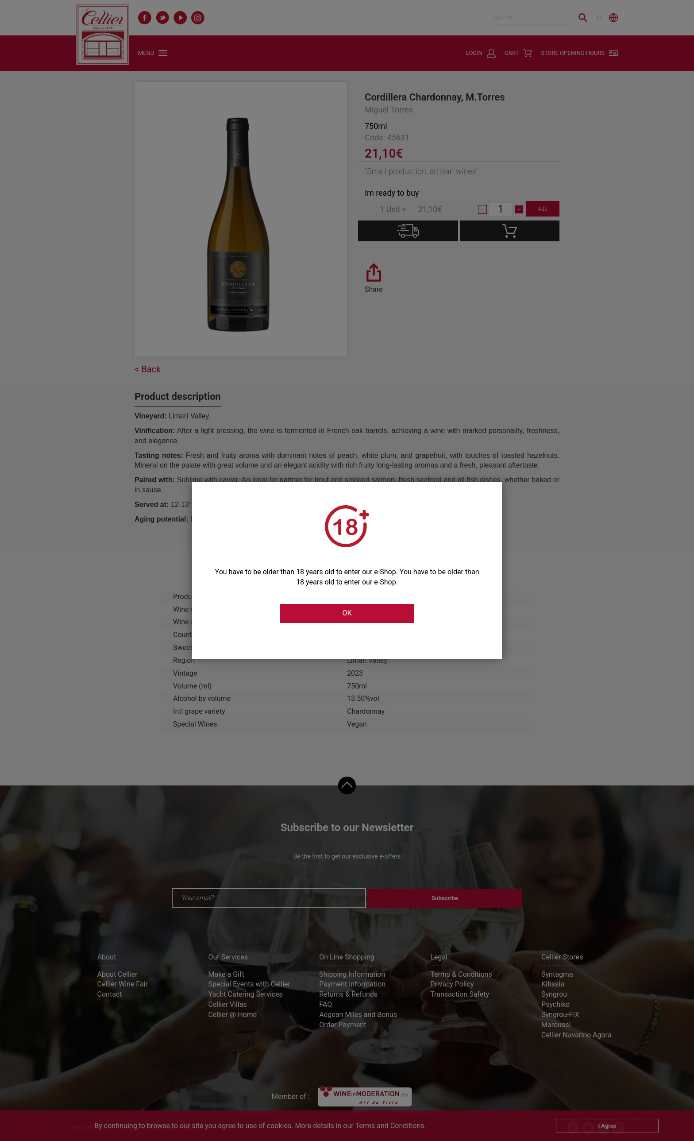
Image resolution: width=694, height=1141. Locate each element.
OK (347, 613)
